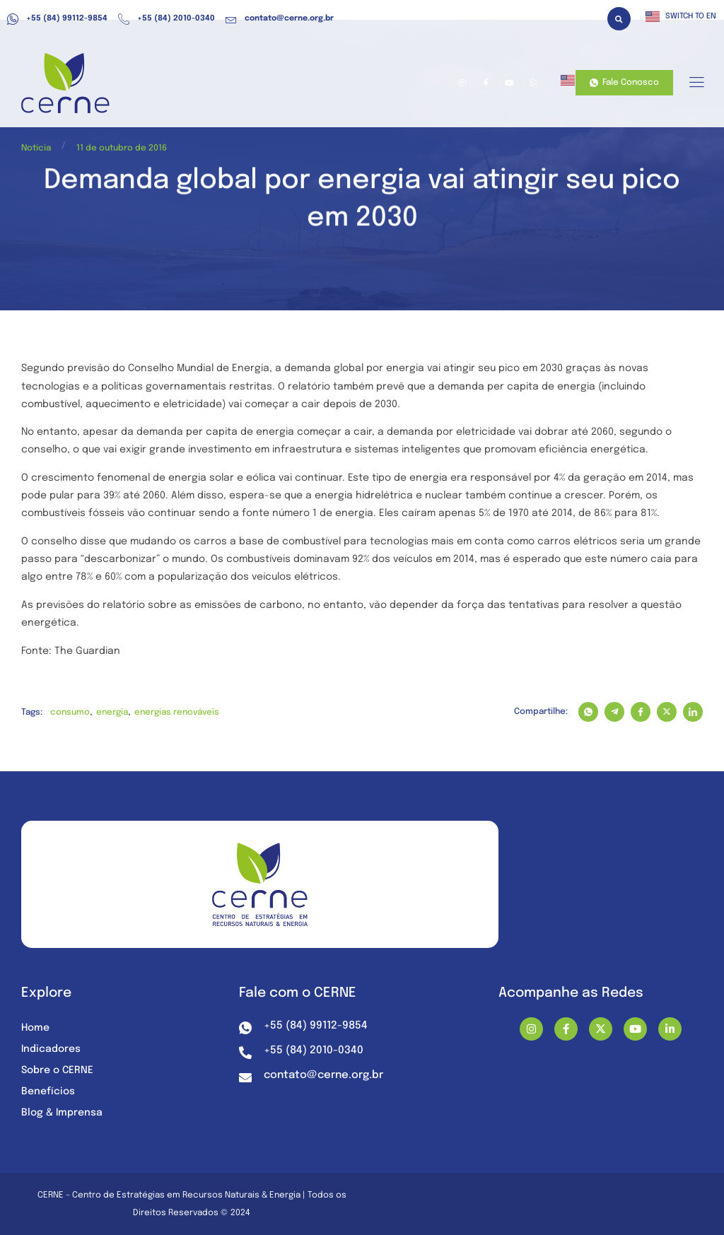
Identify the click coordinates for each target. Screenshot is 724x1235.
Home (35, 1028)
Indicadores (51, 1049)
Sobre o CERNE (57, 1070)
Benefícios (48, 1091)
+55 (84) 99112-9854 (57, 19)
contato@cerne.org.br (280, 19)
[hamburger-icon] (696, 83)
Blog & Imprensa (62, 1113)
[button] (619, 18)
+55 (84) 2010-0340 (166, 19)
